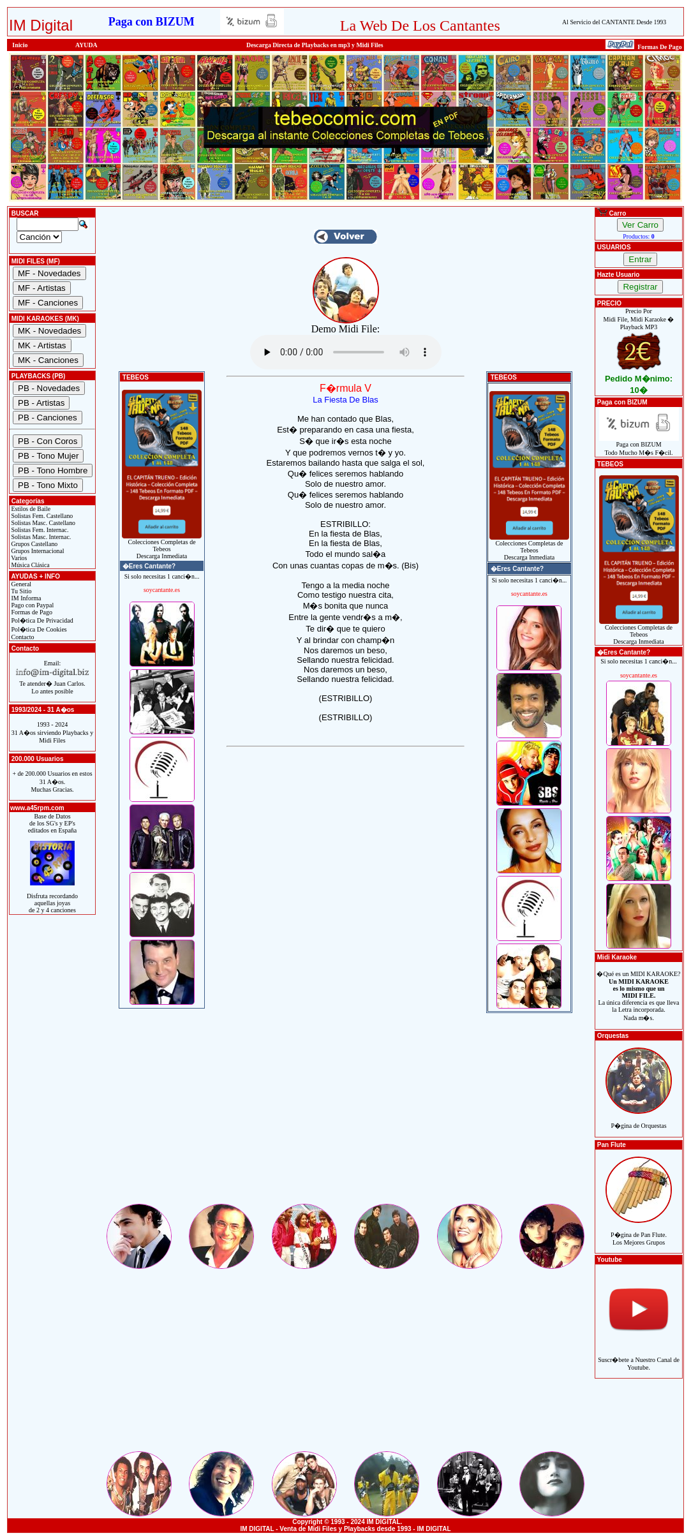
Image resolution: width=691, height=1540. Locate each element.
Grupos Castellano (33, 543)
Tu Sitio (20, 591)
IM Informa (25, 598)
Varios (18, 557)
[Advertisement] (345, 1112)
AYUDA (86, 44)
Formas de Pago (31, 612)
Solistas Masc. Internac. (40, 536)
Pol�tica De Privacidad (41, 620)
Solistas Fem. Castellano (41, 515)
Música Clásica (30, 564)
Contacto (22, 636)
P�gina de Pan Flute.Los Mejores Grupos (639, 1231)
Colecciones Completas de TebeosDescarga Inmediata (162, 546)
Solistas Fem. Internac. (39, 529)
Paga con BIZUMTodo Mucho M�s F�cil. (639, 445)
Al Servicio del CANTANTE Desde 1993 (614, 22)
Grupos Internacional (37, 550)
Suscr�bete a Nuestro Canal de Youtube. (639, 1356)
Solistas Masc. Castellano (42, 522)
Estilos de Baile (30, 508)
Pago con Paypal (32, 605)
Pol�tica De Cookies (38, 629)
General (20, 584)
